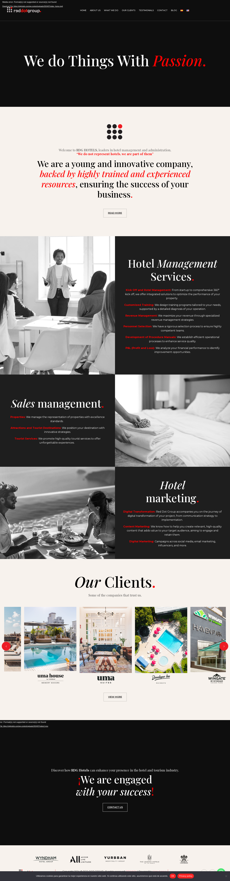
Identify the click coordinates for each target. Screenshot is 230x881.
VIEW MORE (115, 696)
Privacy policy (185, 876)
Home (83, 10)
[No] (226, 876)
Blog (174, 10)
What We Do (111, 10)
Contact (162, 10)
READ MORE (115, 213)
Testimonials (146, 10)
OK (172, 876)
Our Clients (128, 10)
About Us (95, 10)
